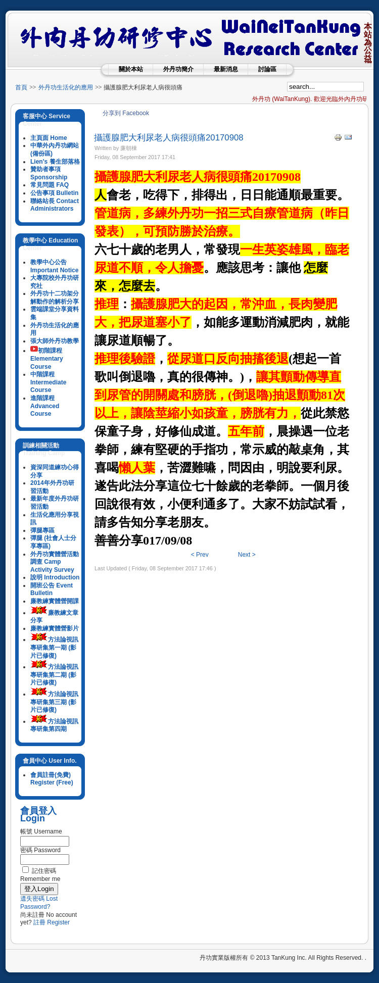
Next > (247, 554)
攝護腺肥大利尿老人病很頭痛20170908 (169, 137)
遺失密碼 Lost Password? (39, 902)
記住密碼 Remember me (40, 874)
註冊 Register (51, 922)
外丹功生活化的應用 (65, 87)
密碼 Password (40, 850)
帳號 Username (41, 831)
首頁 (21, 87)
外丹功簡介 (178, 69)
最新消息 (226, 69)
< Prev (200, 554)
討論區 (267, 69)
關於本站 (131, 69)
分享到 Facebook (126, 113)
